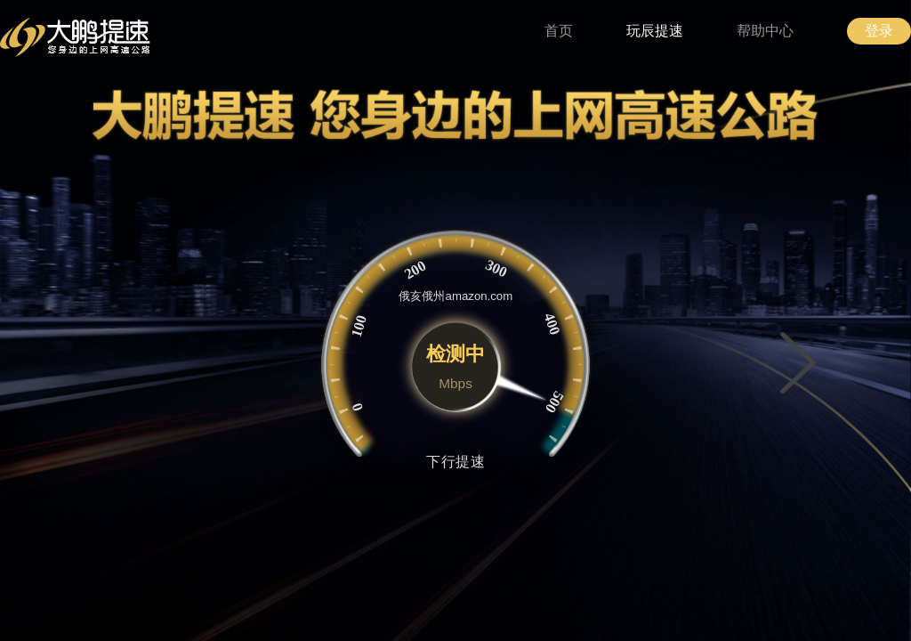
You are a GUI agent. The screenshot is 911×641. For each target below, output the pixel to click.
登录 (879, 30)
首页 (558, 30)
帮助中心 (765, 30)
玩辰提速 (654, 30)
